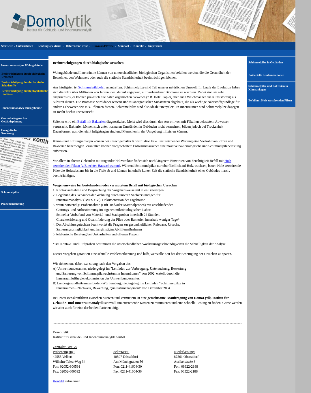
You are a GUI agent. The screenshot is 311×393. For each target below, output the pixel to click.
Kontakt (58, 381)
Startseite (7, 46)
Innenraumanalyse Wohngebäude (21, 65)
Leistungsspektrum (49, 46)
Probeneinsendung (12, 203)
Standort (123, 46)
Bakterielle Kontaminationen (266, 75)
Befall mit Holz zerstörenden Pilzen (270, 100)
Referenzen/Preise (77, 46)
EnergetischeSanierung (9, 132)
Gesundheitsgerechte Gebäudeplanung (14, 120)
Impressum (155, 46)
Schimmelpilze (10, 192)
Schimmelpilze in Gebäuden (265, 62)
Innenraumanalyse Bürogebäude (21, 107)
